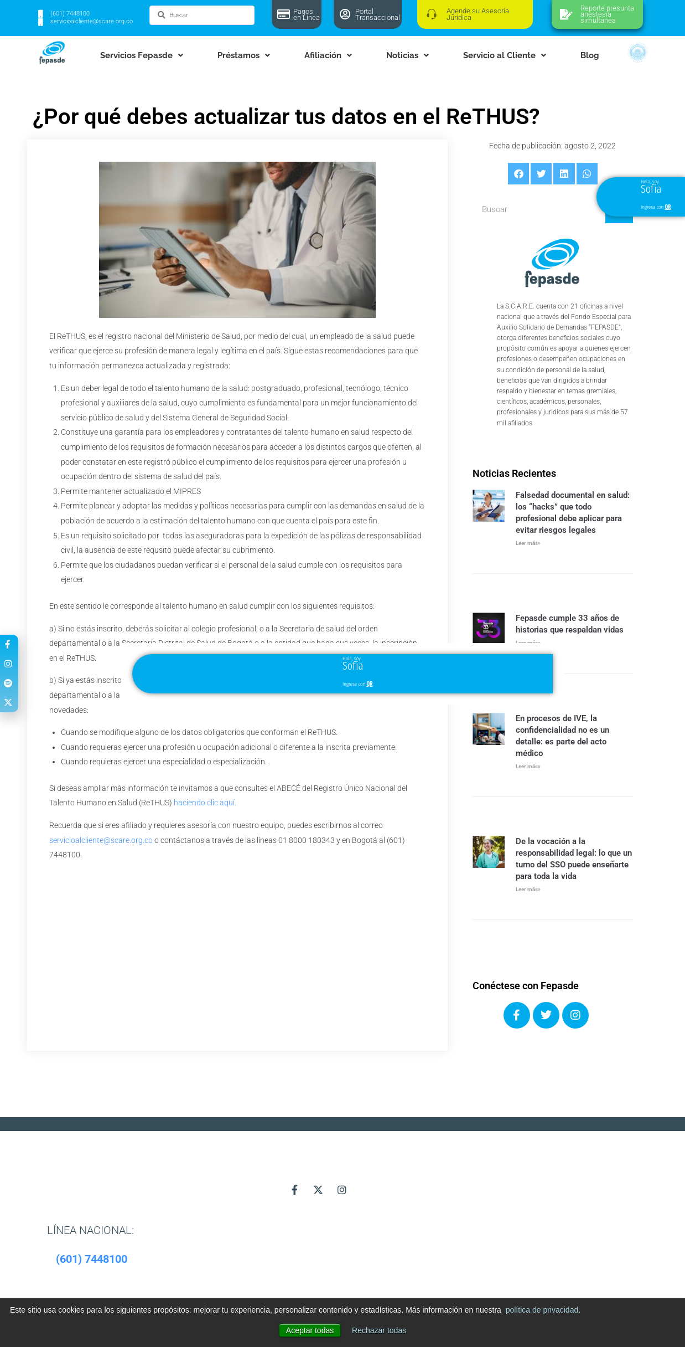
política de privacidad (542, 1309)
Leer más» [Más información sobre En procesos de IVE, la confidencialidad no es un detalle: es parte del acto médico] (528, 766)
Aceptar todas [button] (310, 1330)
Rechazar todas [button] (379, 1330)
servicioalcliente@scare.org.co (101, 840)
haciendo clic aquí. (205, 802)
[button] (518, 173)
